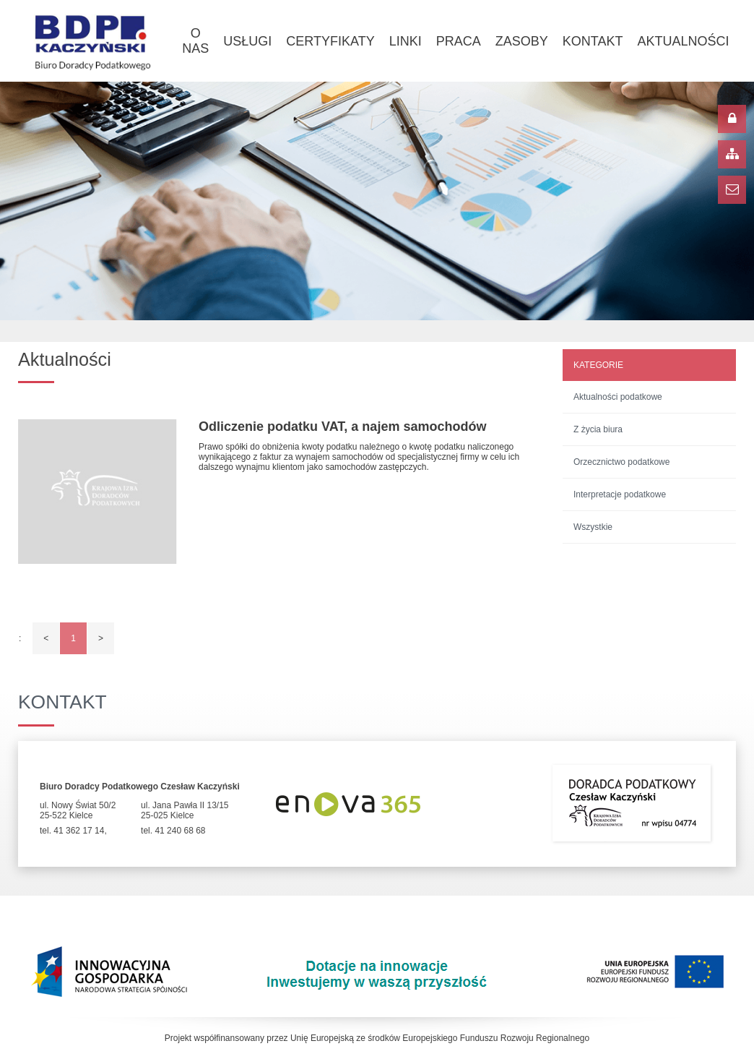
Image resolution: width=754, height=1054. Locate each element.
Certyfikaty (330, 41)
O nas (195, 41)
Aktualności (683, 41)
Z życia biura (598, 429)
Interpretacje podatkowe (619, 494)
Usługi (247, 41)
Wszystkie (592, 527)
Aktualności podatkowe (617, 397)
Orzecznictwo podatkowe (621, 462)
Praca (458, 41)
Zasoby (521, 41)
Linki (405, 41)
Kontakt (593, 41)
